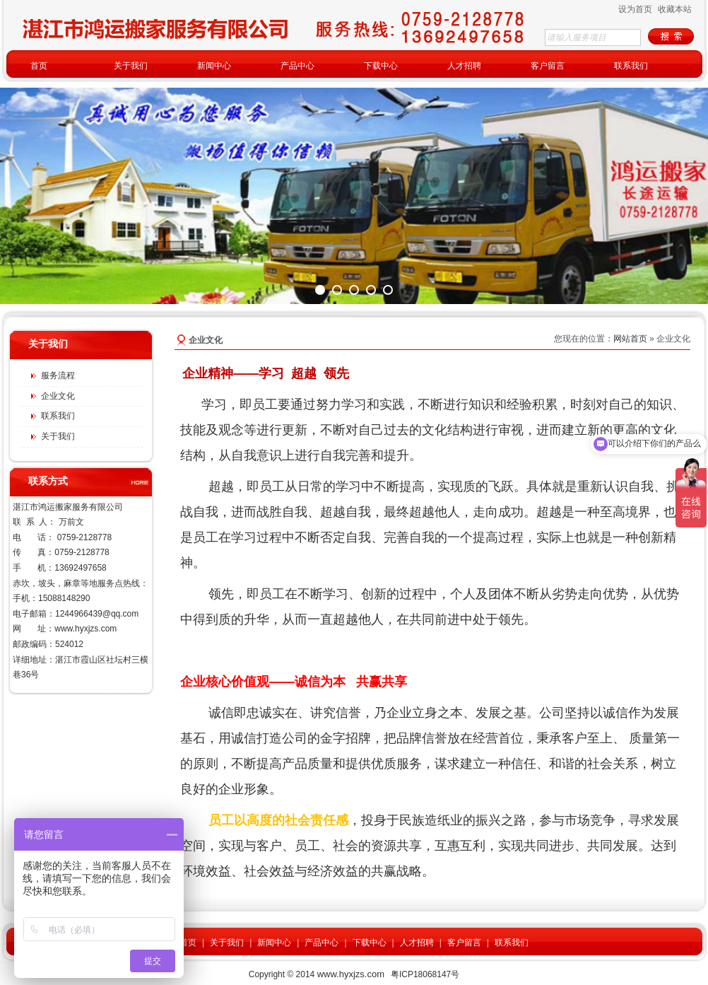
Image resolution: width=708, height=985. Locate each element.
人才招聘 (417, 943)
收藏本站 (675, 9)
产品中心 (321, 943)
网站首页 (630, 339)
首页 (187, 943)
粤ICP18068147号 (425, 974)
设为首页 (635, 9)
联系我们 (512, 943)
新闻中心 (274, 943)
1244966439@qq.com (96, 614)
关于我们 (227, 943)
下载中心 (370, 943)
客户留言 (464, 943)
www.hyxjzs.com (85, 629)
